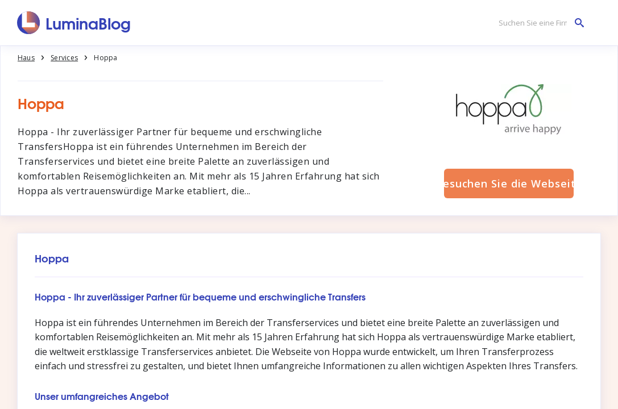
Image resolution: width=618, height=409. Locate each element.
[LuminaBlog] (74, 22)
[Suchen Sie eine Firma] (538, 23)
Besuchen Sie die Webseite (509, 183)
